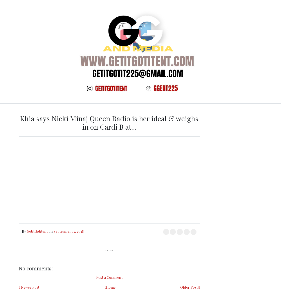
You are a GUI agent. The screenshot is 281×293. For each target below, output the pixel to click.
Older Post (189, 287)
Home (110, 287)
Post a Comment (109, 277)
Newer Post (30, 287)
